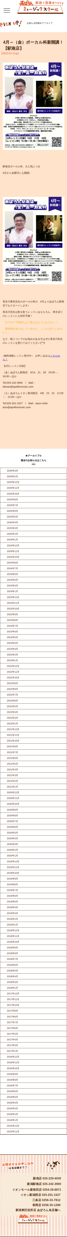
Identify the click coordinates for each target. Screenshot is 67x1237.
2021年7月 (12, 752)
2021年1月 (12, 786)
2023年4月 (12, 643)
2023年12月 (13, 597)
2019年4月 (12, 907)
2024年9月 (12, 562)
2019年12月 (13, 861)
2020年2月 (12, 850)
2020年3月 (12, 844)
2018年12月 (13, 930)
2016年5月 (12, 1097)
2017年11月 (13, 999)
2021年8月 (12, 746)
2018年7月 (12, 959)
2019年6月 (12, 896)
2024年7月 (12, 568)
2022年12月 (13, 666)
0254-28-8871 (52, 1189)
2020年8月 (12, 815)
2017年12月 (13, 993)
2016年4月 (12, 1102)
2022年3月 (12, 717)
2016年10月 (13, 1068)
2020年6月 (12, 827)
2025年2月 (12, 534)
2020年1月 (12, 855)
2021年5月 (12, 763)
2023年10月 (13, 608)
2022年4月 (12, 712)
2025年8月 (12, 499)
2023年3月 (12, 649)
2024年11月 (13, 551)
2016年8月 (12, 1079)
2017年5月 (12, 1033)
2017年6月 (12, 1028)
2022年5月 (12, 706)
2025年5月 (12, 516)
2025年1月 (12, 539)
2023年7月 (12, 625)
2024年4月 (12, 580)
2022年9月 (12, 683)
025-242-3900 (52, 1183)
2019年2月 (12, 919)
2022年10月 (13, 677)
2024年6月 (12, 574)
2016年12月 (13, 1056)
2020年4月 (12, 838)
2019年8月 (12, 884)
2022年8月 (12, 689)
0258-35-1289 (51, 1205)
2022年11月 (13, 671)
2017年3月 (12, 1045)
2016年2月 (12, 1114)
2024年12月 (13, 545)
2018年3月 (12, 982)
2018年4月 (12, 976)
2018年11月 (13, 936)
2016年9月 (12, 1074)
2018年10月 (13, 941)
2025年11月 (13, 488)
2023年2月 (12, 654)
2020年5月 (12, 832)
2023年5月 (12, 637)
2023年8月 (12, 620)
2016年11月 (13, 1062)
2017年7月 (12, 1022)
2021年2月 (12, 781)
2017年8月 (12, 1016)
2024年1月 (12, 591)
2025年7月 (12, 505)
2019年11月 (13, 867)
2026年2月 (12, 476)
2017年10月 (13, 1005)
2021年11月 (13, 735)
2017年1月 (12, 1051)
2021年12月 (13, 729)
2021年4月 (12, 769)
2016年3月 (12, 1108)
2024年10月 (13, 557)
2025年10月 (13, 493)
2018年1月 (12, 987)
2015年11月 (13, 1131)
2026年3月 (12, 470)
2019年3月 (12, 913)
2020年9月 (12, 809)
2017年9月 (12, 1010)
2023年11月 (13, 603)
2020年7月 (12, 821)
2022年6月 (12, 700)
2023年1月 (12, 660)
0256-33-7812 (51, 1200)
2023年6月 (12, 631)
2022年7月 (12, 694)
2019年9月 (12, 878)
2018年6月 (12, 965)
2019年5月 (12, 901)
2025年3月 (12, 528)
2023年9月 (12, 614)
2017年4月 (12, 1039)
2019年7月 (12, 890)
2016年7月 (12, 1085)
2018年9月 (12, 947)
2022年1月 (12, 723)
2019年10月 (13, 873)
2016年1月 (12, 1120)
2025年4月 (12, 522)
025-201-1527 (51, 1194)
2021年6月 (12, 758)
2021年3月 (12, 775)
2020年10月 (13, 804)
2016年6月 (12, 1091)
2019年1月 (12, 924)
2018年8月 (12, 953)
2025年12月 (13, 482)
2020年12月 (13, 792)
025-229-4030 (52, 1178)
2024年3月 (12, 585)
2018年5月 (12, 970)
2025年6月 (12, 511)
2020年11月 (13, 798)
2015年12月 (13, 1125)
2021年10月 (13, 740)
